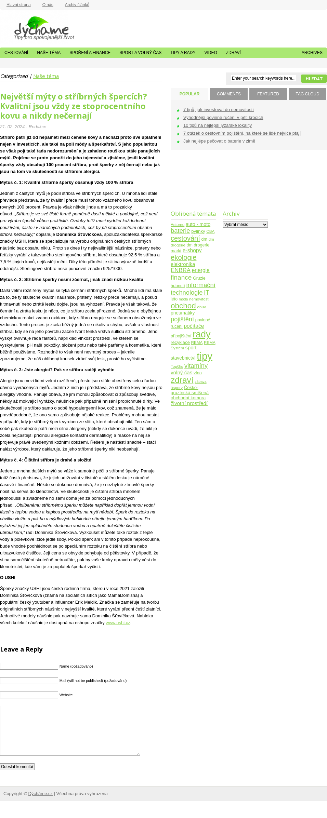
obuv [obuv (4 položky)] (201, 307)
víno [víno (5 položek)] (198, 373)
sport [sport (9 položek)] (191, 347)
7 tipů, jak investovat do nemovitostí (218, 109)
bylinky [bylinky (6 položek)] (198, 231)
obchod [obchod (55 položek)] (183, 305)
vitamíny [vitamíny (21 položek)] (196, 365)
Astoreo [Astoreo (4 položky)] (177, 224)
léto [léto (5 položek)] (174, 299)
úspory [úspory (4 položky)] (177, 387)
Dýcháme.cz (34, 27)
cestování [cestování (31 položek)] (185, 238)
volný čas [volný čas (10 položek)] (181, 372)
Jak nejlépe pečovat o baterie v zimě (219, 141)
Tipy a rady (182, 52)
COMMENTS (229, 94)
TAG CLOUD (307, 94)
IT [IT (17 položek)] (206, 292)
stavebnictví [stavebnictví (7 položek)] (183, 358)
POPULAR (190, 94)
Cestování (16, 52)
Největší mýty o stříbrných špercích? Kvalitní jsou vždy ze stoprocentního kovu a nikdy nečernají (73, 106)
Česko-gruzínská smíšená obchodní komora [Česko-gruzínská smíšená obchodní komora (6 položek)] (190, 392)
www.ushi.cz (118, 622)
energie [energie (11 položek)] (201, 270)
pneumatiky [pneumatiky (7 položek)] (183, 313)
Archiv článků (77, 4)
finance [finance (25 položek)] (181, 277)
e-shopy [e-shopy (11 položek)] (192, 250)
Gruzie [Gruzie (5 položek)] (199, 278)
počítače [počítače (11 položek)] (194, 326)
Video (210, 52)
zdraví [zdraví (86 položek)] (182, 380)
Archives (312, 52)
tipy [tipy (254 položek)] (204, 356)
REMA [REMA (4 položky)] (197, 342)
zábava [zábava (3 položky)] (200, 381)
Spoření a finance (89, 52)
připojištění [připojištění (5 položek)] (181, 336)
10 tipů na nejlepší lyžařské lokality (217, 125)
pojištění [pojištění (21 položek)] (182, 319)
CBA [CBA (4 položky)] (210, 231)
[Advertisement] (192, 184)
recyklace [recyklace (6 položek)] (180, 342)
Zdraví (233, 52)
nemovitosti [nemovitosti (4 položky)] (199, 299)
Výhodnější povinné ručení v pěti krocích (223, 117)
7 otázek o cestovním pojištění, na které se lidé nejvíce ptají (242, 133)
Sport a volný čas (140, 52)
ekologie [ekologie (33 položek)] (183, 257)
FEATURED (268, 94)
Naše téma (49, 52)
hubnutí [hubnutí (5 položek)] (178, 285)
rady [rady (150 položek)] (201, 334)
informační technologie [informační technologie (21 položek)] (193, 288)
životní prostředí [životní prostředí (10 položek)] (189, 403)
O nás (47, 4)
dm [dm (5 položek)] (204, 239)
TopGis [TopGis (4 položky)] (177, 366)
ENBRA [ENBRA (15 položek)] (181, 270)
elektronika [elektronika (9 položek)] (183, 264)
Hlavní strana (18, 4)
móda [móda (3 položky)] (183, 299)
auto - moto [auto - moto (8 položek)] (198, 224)
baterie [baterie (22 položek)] (180, 230)
